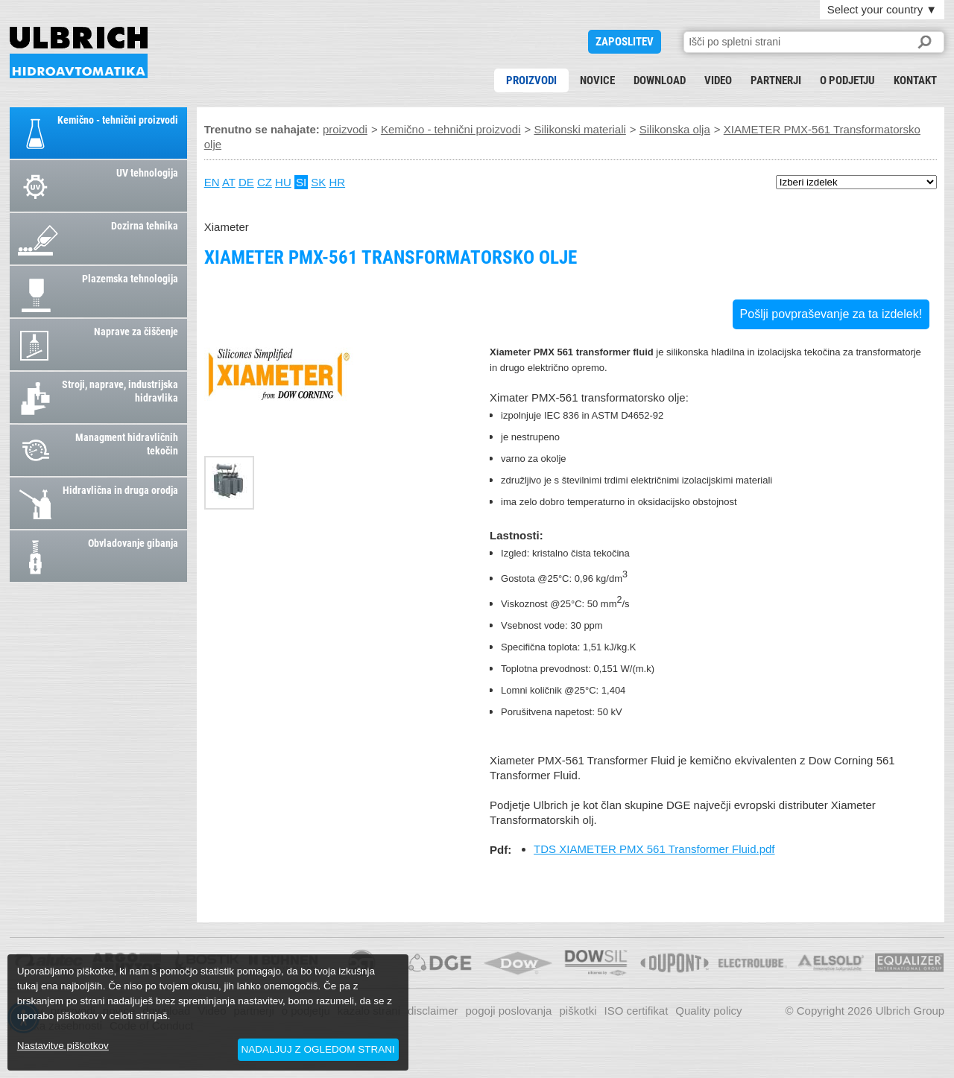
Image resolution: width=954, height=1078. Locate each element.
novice (597, 80)
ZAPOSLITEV (625, 41)
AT (229, 182)
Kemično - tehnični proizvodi (451, 129)
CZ (264, 182)
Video (718, 80)
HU (283, 182)
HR (337, 182)
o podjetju (847, 80)
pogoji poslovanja (509, 1010)
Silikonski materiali (579, 129)
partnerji (776, 80)
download (660, 80)
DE (246, 182)
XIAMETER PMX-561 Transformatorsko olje (79, 52)
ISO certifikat (636, 1010)
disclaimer (433, 1010)
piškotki (577, 1010)
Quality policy (708, 1010)
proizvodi (531, 80)
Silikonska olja (674, 129)
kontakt (915, 80)
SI (301, 182)
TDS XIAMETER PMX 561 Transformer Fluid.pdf (654, 849)
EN (212, 182)
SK (318, 182)
